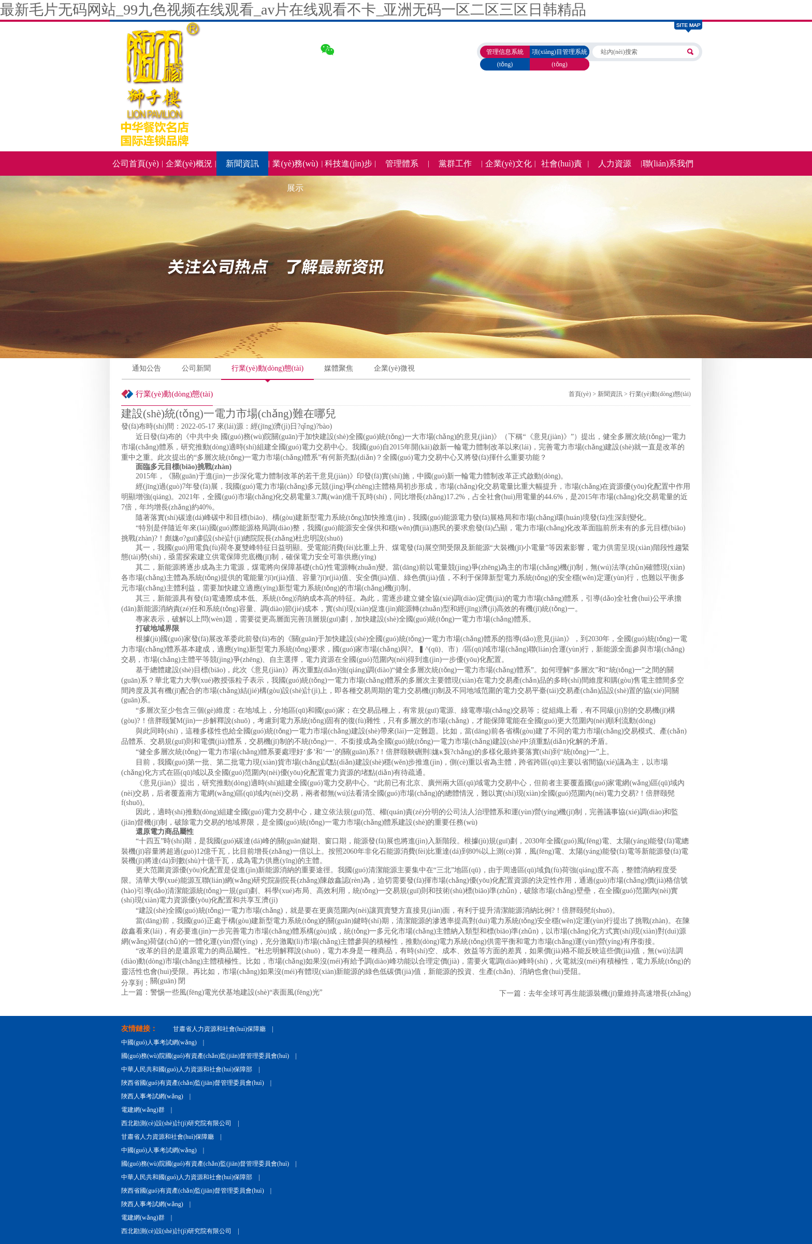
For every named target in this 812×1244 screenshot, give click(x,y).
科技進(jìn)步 (348, 163)
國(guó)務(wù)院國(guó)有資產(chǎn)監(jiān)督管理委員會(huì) (205, 1055)
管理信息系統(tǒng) (505, 58)
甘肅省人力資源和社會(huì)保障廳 (219, 1029)
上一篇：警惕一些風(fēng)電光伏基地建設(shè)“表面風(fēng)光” (222, 992)
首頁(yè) (580, 394)
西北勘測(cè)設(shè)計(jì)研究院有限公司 (176, 1123)
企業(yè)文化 (508, 163)
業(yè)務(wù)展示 (295, 167)
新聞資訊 (242, 163)
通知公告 (146, 368)
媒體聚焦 (338, 368)
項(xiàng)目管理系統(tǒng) (559, 58)
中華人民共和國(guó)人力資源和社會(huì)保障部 (186, 1069)
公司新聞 (196, 368)
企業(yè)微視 (394, 368)
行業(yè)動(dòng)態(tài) (267, 368)
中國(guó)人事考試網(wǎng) (159, 1042)
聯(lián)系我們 (668, 163)
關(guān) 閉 (167, 981)
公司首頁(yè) (135, 163)
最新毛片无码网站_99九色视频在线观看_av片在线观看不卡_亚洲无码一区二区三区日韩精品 (293, 10)
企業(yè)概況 (189, 163)
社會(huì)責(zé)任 (561, 167)
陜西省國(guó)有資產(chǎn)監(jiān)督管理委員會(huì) (192, 1082)
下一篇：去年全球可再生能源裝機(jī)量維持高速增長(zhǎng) (595, 993)
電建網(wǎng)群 (143, 1109)
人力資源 (614, 163)
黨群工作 (455, 163)
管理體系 (401, 163)
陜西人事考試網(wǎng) (152, 1096)
